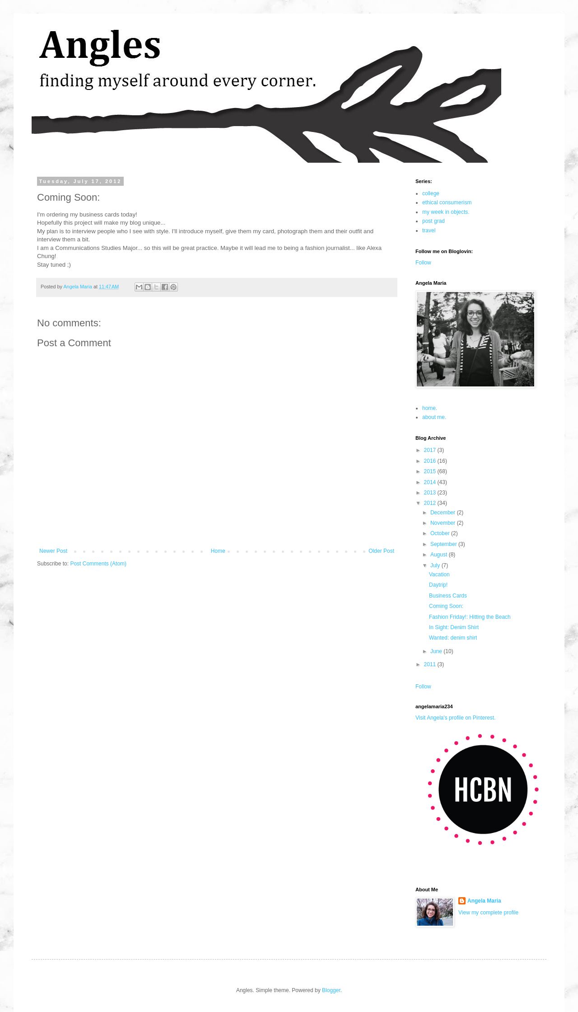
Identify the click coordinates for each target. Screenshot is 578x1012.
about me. (434, 417)
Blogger (331, 990)
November (443, 523)
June (436, 651)
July (436, 565)
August (439, 554)
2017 (431, 450)
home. (429, 408)
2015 (431, 471)
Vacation (439, 574)
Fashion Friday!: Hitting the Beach (470, 617)
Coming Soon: (446, 606)
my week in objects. (446, 212)
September (444, 544)
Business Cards (448, 596)
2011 (431, 664)
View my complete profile (488, 912)
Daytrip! (438, 585)
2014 (431, 482)
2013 (431, 493)
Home (218, 551)
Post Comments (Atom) (98, 563)
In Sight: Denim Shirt (454, 627)
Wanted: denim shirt (453, 638)
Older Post (381, 551)
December (443, 512)
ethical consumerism (446, 202)
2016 (431, 461)
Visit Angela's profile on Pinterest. (455, 718)
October (440, 533)
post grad (433, 221)
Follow (423, 262)
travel (428, 230)
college (430, 193)
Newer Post (53, 551)
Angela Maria (484, 901)
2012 (431, 503)
